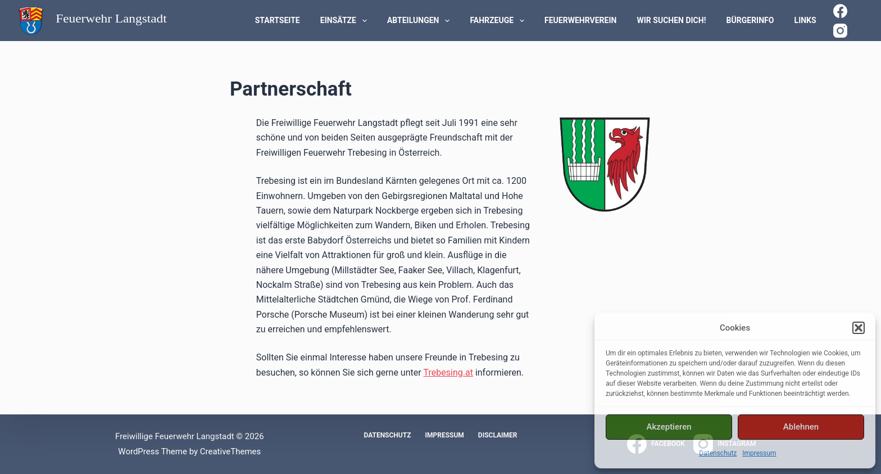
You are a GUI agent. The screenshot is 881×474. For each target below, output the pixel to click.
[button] (858, 327)
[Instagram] (840, 31)
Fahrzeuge (499, 21)
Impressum (759, 453)
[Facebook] (840, 11)
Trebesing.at (448, 372)
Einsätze (345, 21)
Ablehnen (801, 427)
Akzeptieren (668, 427)
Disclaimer (497, 435)
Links (805, 20)
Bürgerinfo (750, 20)
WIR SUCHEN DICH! (671, 20)
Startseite (277, 20)
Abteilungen (420, 21)
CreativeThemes (230, 451)
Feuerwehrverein (580, 20)
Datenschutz (718, 453)
